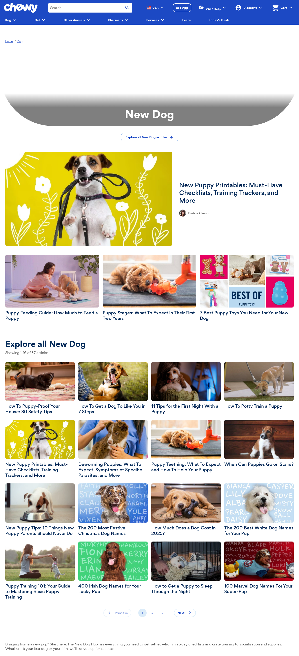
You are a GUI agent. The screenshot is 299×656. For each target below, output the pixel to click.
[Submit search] (127, 8)
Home (9, 41)
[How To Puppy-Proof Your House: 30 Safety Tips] (40, 388)
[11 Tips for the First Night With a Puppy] (186, 388)
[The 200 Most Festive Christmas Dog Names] (113, 509)
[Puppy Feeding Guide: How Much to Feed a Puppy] (52, 288)
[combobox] (90, 8)
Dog (19, 41)
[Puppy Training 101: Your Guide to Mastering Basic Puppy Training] (40, 571)
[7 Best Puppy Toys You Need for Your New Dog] (247, 288)
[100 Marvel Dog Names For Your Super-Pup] (259, 568)
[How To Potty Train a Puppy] (259, 385)
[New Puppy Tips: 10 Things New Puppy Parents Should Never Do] (40, 509)
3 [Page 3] (163, 613)
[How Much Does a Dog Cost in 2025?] (186, 509)
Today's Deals (219, 20)
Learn (186, 20)
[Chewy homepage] (21, 8)
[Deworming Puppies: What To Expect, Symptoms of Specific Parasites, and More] (113, 449)
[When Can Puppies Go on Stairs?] (259, 443)
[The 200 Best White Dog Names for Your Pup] (259, 509)
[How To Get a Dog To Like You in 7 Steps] (113, 388)
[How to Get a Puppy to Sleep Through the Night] (186, 568)
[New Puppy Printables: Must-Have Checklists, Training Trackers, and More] (149, 199)
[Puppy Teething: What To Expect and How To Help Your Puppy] (186, 446)
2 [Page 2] (152, 613)
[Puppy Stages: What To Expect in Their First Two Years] (150, 288)
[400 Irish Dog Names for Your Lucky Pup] (113, 568)
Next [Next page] (185, 612)
